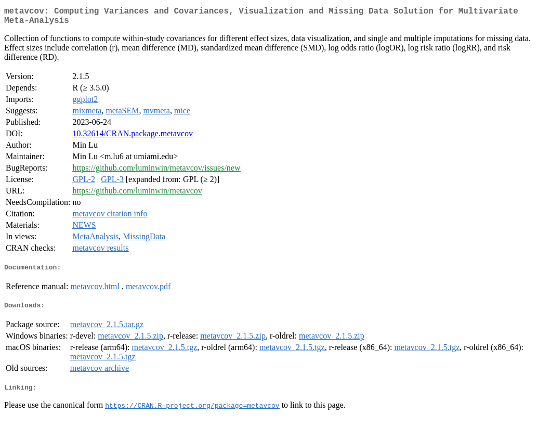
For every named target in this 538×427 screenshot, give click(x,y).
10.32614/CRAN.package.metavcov (132, 137)
